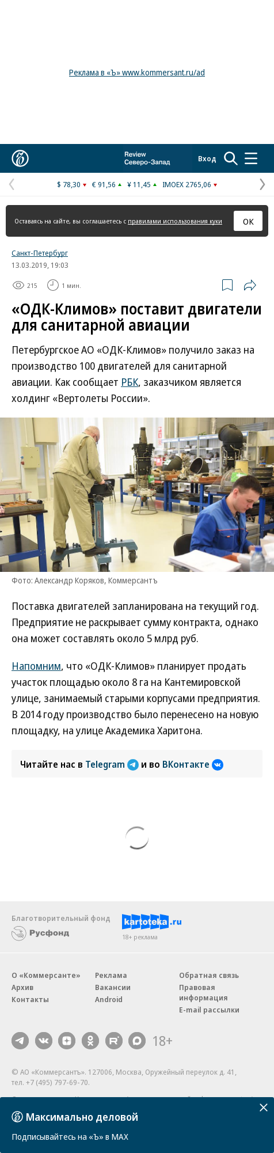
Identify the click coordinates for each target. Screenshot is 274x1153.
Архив (22, 987)
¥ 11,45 (139, 184)
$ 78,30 (69, 184)
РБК (129, 382)
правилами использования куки (175, 221)
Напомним (36, 666)
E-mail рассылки (209, 1009)
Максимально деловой (82, 1117)
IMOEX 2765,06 (186, 184)
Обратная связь (209, 975)
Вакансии (113, 987)
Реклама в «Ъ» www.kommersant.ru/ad (137, 72)
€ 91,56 (104, 184)
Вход (207, 158)
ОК (248, 221)
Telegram (113, 764)
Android (109, 999)
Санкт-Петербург (40, 253)
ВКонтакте (192, 764)
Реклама (111, 975)
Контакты (30, 999)
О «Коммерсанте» (46, 975)
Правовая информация (203, 992)
